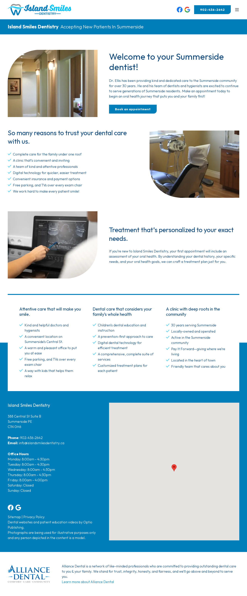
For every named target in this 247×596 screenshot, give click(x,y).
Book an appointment (133, 109)
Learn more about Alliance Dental (88, 582)
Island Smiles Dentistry (33, 27)
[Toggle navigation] (237, 9)
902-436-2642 (212, 10)
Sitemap (14, 517)
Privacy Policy (34, 517)
